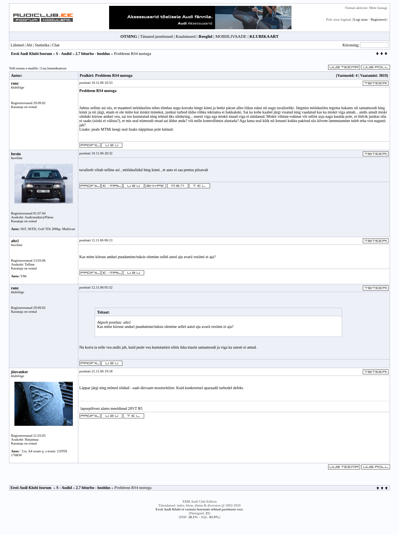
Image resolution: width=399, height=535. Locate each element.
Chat (56, 45)
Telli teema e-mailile (23, 68)
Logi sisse (361, 19)
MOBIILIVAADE (231, 36)
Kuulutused (186, 36)
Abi (29, 45)
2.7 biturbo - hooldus (92, 53)
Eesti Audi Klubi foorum (31, 53)
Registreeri (378, 19)
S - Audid (63, 53)
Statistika (42, 45)
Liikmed (17, 45)
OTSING (128, 36)
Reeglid (205, 36)
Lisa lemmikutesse (54, 68)
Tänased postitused (156, 36)
